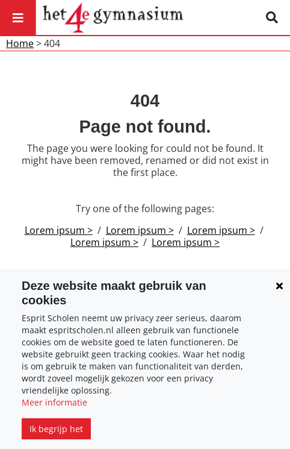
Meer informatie (54, 402)
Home (20, 43)
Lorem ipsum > (59, 230)
